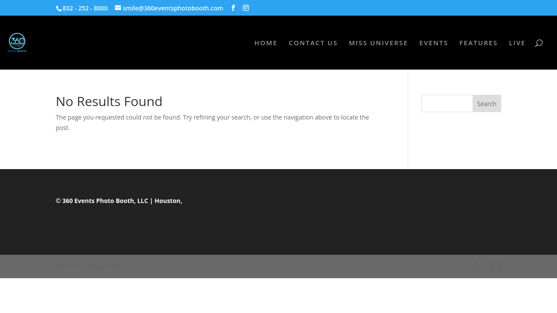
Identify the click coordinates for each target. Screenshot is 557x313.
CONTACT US (313, 43)
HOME (266, 43)
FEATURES (479, 43)
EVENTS (434, 43)
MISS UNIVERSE (378, 43)
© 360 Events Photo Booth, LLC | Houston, (119, 200)
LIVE (517, 43)
